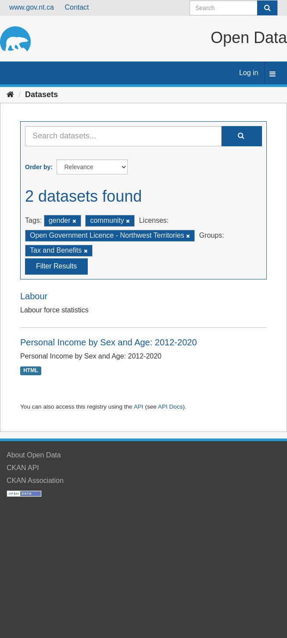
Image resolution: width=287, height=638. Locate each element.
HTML (30, 370)
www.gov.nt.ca (31, 7)
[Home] (10, 94)
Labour (33, 296)
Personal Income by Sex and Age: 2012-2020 (108, 342)
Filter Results (56, 266)
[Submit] (267, 7)
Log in (248, 72)
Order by (37, 166)
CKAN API (23, 467)
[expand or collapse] (272, 74)
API (139, 406)
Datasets (41, 94)
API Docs (170, 406)
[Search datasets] (234, 7)
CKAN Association (35, 480)
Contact (77, 7)
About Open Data (34, 455)
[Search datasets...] (123, 136)
